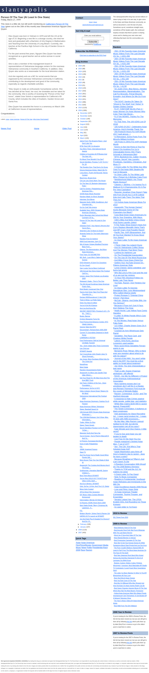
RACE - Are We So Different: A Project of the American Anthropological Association (130, 378)
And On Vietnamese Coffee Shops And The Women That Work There (128, 248)
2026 (80, 66)
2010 (80, 107)
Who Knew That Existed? (41, 119)
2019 (80, 85)
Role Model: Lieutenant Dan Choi (91, 289)
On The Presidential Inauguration (128, 255)
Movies (88, 545)
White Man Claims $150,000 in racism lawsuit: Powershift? (130, 405)
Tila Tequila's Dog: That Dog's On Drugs (94, 167)
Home (36, 128)
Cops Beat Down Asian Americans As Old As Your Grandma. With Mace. (129, 216)
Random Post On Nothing (89, 239)
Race (83, 550)
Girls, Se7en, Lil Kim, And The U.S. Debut (94, 486)
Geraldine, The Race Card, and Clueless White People (127, 337)
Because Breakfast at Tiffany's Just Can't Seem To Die (128, 460)
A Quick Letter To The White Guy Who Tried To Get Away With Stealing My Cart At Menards (130, 169)
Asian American (14, 119)
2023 (80, 74)
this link (129, 621)
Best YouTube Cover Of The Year (125, 580)
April (81, 135)
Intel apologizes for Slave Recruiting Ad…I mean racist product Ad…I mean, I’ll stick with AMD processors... (130, 416)
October (83, 119)
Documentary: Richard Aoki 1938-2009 (93, 330)
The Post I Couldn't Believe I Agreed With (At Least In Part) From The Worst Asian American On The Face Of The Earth (129, 550)
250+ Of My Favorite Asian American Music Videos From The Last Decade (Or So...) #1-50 (129, 84)
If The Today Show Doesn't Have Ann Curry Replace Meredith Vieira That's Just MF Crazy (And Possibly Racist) (129, 227)
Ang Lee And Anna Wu (88, 308)
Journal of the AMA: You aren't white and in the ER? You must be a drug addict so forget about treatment (129, 361)
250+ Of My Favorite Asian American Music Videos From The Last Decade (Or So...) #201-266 (129, 53)
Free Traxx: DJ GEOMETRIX (90, 254)
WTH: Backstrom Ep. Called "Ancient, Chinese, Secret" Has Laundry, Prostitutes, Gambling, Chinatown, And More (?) (130, 161)
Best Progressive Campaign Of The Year (127, 540)
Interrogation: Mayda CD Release (91, 500)
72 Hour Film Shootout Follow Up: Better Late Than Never (128, 279)
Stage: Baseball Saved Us (89, 409)
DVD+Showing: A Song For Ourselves (93, 263)
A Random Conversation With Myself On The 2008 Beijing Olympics (129, 465)
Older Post (67, 128)
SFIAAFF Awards (86, 351)
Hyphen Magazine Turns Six (90, 319)
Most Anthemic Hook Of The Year (125, 527)
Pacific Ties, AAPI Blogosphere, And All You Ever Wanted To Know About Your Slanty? (129, 235)
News (83, 547)
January (83, 527)
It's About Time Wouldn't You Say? (92, 159)
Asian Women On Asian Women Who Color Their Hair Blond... (129, 112)
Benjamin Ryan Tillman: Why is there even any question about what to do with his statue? (129, 353)
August (82, 124)
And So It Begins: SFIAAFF (89, 484)
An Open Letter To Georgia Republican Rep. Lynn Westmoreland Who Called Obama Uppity (129, 290)
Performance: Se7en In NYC (90, 388)
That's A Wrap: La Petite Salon (90, 300)
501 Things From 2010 (120, 517)
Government (97, 545)
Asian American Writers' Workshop (92, 406)
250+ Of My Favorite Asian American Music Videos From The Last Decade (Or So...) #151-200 (129, 61)
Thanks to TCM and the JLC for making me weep (127, 470)
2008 (80, 530)
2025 (80, 68)
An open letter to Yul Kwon (125, 507)
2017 (80, 91)
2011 (80, 105)
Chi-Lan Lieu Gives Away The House (93, 180)
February (83, 524)
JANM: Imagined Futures (88, 449)
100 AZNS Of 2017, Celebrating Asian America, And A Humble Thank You (130, 128)
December (83, 113)
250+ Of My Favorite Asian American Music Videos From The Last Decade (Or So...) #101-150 (129, 68)
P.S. (81, 447)
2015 (80, 96)
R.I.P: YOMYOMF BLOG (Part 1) (128, 109)
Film (78, 545)
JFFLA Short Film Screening (90, 492)
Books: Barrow (85, 316)
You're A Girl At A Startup (88, 305)
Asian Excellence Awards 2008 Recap (130, 487)
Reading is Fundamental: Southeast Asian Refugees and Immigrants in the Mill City (129, 481)
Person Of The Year (26, 119)
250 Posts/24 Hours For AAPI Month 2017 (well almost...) (129, 132)
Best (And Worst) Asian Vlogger (124, 578)
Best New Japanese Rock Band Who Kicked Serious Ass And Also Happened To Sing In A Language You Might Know (128, 558)
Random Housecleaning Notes (90, 370)
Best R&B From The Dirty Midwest (125, 606)
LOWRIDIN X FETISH (87, 338)
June (82, 130)
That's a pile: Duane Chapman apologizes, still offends (126, 372)
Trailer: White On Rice (87, 422)
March (82, 138)
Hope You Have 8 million (88, 303)
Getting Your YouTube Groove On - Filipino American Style (128, 264)
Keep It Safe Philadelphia (89, 444)
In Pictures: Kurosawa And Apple (91, 441)
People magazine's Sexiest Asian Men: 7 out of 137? (128, 442)
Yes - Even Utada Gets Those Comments (94, 346)
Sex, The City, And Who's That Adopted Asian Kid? (126, 447)
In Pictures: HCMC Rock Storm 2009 (93, 503)
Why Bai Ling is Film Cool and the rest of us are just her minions (130, 274)
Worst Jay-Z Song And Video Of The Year (127, 535)
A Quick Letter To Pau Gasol (126, 474)
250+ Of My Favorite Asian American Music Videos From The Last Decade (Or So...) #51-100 (129, 76)
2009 (80, 110)
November (83, 116)
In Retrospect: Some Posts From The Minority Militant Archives (129, 138)
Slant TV (83, 452)
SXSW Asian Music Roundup (90, 194)
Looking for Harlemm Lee (125, 252)
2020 (80, 82)
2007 (80, 532)
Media (105, 545)
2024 (80, 71)
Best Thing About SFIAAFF (89, 475)
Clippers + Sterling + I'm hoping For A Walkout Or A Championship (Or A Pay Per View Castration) (129, 187)
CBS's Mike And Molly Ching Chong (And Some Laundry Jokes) (129, 221)
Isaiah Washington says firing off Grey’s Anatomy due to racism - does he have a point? (129, 454)
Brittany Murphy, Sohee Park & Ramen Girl (95, 513)
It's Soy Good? (85, 265)
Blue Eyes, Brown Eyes (88, 178)
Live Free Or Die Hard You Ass (127, 439)
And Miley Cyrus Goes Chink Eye (128, 260)
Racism (89, 550)
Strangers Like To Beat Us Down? (92, 231)
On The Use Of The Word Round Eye (130, 257)
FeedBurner (97, 44)
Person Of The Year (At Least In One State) (25, 17)
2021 (80, 80)
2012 (80, 102)
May (81, 132)
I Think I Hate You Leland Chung (128, 245)
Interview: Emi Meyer (87, 199)
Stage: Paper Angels (87, 425)
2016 (80, 94)
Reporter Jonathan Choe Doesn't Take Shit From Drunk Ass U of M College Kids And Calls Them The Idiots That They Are (130, 196)
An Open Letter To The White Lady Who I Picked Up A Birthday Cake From (130, 175)
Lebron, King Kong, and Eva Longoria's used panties (126, 342)
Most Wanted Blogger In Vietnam (125, 538)
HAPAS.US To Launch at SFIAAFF (92, 516)
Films (82, 545)
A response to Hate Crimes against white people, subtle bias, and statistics (130, 400)
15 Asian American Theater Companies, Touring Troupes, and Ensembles (127, 494)
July (81, 127)
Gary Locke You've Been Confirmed (92, 268)
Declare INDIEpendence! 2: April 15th (93, 297)
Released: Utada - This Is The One (92, 281)
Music (78, 547)
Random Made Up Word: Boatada (92, 196)
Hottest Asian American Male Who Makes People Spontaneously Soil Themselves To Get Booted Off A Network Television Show (130, 595)
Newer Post (6, 128)
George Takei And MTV (88, 327)
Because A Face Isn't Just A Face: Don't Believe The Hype (128, 306)
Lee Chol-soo (84, 348)
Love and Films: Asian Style (126, 489)
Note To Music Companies (125, 477)
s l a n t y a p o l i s (24, 9)
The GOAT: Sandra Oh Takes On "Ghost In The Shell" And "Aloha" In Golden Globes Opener (128, 104)
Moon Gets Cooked (87, 489)
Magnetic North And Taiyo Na (90, 433)
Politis (89, 547)
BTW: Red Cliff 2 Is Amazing (90, 146)
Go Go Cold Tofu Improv (88, 207)
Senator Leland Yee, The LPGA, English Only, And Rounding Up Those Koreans (129, 502)
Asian (7, 119)
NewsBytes (84, 364)
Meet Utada (84, 367)
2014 (80, 99)
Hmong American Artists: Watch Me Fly (93, 170)
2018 (80, 88)
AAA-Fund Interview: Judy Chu (91, 241)
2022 (80, 77)
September (84, 121)
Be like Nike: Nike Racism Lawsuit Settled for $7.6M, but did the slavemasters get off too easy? (128, 424)
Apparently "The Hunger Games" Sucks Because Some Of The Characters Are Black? (127, 209)
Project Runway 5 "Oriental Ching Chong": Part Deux (128, 296)
